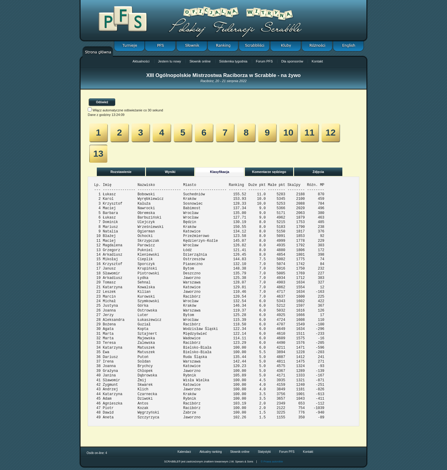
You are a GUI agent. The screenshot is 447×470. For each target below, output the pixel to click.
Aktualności (140, 61)
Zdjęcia (318, 172)
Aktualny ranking (210, 451)
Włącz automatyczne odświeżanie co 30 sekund (128, 110)
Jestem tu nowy (169, 61)
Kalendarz (184, 451)
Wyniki (170, 172)
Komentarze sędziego (269, 172)
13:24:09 (118, 115)
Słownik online (200, 61)
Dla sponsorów (292, 61)
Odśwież (102, 102)
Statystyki (264, 451)
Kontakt (317, 61)
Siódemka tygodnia (233, 61)
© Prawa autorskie (272, 461)
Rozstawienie (121, 172)
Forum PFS (264, 61)
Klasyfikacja (219, 172)
